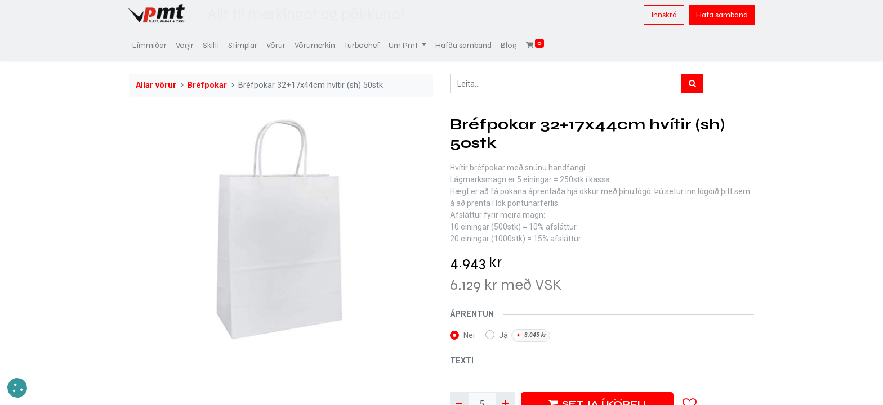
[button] (17, 388)
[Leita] (692, 83)
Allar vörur (156, 85)
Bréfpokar (207, 85)
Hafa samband (721, 15)
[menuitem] (150, 45)
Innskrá (663, 15)
